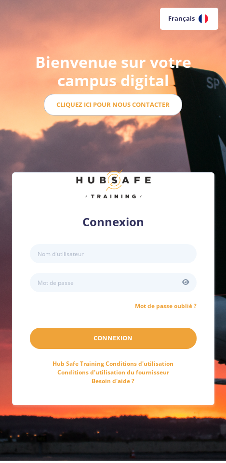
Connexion (113, 338)
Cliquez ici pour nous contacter (113, 104)
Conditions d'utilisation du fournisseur (113, 372)
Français (188, 19)
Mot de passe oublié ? (166, 306)
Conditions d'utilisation (113, 364)
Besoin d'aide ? (113, 381)
